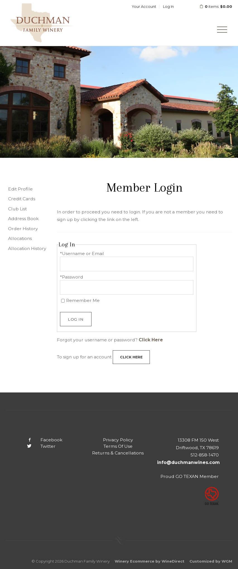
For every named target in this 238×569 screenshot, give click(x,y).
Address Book (23, 218)
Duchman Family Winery (42, 22)
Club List (17, 208)
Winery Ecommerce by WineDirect (149, 561)
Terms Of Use (118, 446)
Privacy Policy (118, 439)
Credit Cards (21, 198)
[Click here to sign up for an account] (131, 357)
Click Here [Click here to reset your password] (151, 339)
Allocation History (27, 248)
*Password (71, 277)
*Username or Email (82, 253)
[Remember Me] (63, 301)
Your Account (144, 6)
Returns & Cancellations (118, 453)
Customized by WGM (210, 561)
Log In (168, 6)
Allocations (20, 238)
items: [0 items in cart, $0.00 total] (212, 6)
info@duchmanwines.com (188, 462)
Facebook (40, 439)
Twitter (37, 446)
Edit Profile (20, 189)
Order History (23, 228)
